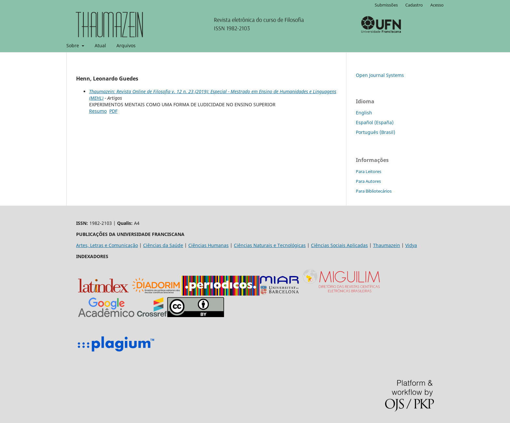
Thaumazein (386, 245)
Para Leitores (368, 171)
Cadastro (414, 5)
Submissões (386, 5)
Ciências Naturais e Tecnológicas (270, 245)
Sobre (73, 45)
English (364, 112)
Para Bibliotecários (374, 191)
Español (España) (375, 122)
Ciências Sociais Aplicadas (339, 245)
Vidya (411, 245)
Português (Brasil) (375, 132)
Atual (100, 45)
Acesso (437, 5)
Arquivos (126, 45)
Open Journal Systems (380, 75)
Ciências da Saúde (163, 245)
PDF (113, 111)
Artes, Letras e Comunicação (107, 245)
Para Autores (368, 181)
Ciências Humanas (208, 245)
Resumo (98, 111)
